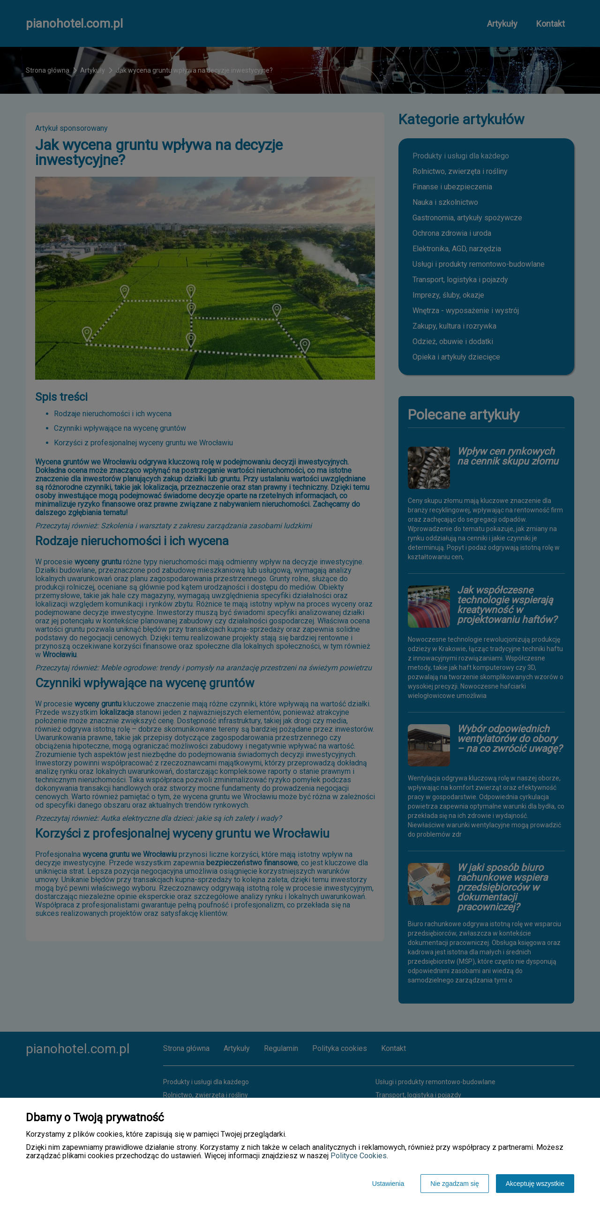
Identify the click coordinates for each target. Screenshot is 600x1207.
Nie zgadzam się (454, 1183)
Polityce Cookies (358, 1155)
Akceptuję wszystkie (535, 1183)
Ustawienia (388, 1183)
